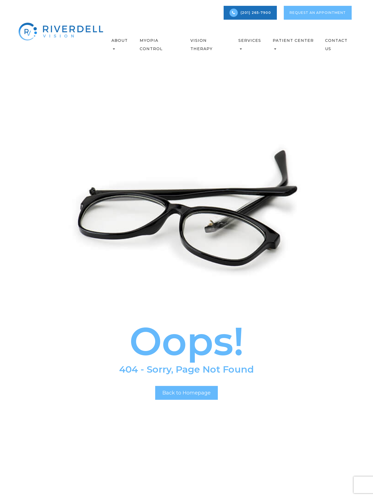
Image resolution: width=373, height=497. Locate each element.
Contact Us (336, 44)
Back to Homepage (186, 393)
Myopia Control (151, 44)
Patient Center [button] (293, 44)
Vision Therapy (201, 44)
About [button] (119, 44)
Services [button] (249, 44)
